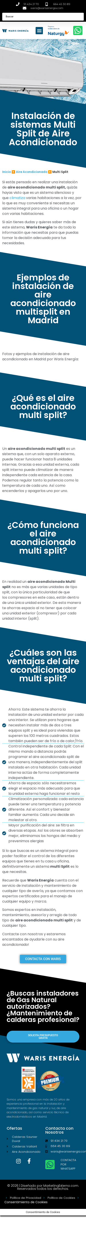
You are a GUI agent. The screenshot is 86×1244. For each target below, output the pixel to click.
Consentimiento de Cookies (26, 1202)
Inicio (6, 172)
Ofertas (14, 1128)
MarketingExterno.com (60, 1185)
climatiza (17, 197)
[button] (39, 30)
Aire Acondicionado (31, 172)
